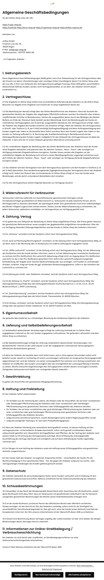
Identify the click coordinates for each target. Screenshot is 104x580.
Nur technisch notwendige (48, 575)
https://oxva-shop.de (26, 28)
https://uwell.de (9, 28)
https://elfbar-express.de (71, 28)
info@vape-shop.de (17, 50)
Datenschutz (47, 569)
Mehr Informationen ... (85, 566)
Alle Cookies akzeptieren (79, 575)
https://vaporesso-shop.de (48, 28)
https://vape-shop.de (11, 25)
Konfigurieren (21, 575)
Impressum (57, 569)
